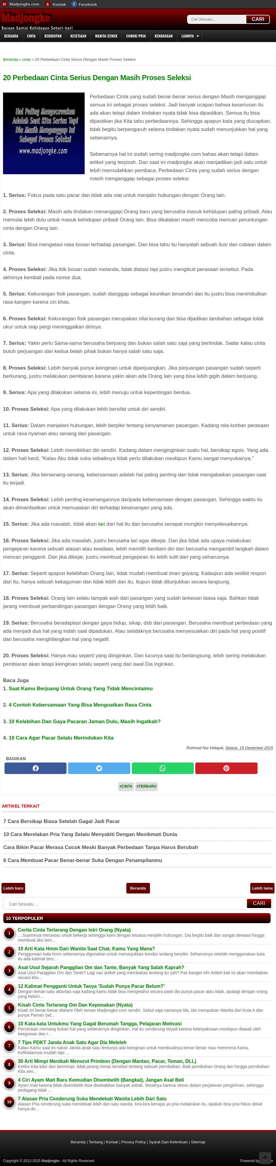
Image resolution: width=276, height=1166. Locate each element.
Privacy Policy (133, 1142)
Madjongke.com (24, 4)
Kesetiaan (78, 35)
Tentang (95, 1142)
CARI (258, 19)
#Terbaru (146, 786)
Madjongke (26, 17)
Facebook (88, 4)
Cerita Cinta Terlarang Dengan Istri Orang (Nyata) (74, 929)
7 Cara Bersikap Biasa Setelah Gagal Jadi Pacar (61, 821)
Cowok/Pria (136, 35)
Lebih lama (262, 888)
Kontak (59, 4)
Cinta (31, 35)
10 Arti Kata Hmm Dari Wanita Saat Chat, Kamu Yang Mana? (86, 948)
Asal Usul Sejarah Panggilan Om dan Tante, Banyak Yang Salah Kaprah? (101, 967)
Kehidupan (53, 35)
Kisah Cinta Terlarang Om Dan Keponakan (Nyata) (75, 1005)
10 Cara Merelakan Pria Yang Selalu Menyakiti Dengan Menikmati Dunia (90, 834)
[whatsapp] (163, 768)
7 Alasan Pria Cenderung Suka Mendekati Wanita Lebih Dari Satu (92, 1098)
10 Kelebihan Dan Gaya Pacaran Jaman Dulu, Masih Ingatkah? (85, 721)
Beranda (11, 35)
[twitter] (99, 768)
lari (101, 524)
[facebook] (36, 768)
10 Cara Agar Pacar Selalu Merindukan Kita (61, 738)
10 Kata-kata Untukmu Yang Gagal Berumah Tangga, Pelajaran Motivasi (100, 1023)
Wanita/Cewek (106, 35)
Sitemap (198, 1142)
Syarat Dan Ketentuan (168, 1142)
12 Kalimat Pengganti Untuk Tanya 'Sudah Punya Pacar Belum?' (91, 986)
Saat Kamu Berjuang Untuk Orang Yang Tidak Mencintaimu (81, 688)
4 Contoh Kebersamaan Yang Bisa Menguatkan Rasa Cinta (80, 705)
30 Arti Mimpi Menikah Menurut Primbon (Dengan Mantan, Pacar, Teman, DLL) (107, 1061)
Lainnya (187, 35)
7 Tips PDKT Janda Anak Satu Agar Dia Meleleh (72, 1042)
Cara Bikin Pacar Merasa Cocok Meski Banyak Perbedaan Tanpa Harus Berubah (100, 847)
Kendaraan (164, 35)
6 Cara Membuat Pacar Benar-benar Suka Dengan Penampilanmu (82, 860)
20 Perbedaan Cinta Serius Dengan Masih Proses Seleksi (97, 77)
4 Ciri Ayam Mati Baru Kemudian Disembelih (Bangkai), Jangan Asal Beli (101, 1080)
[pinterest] (226, 768)
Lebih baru (13, 888)
